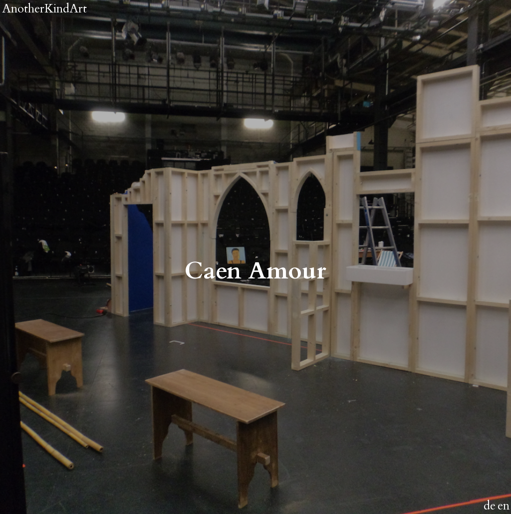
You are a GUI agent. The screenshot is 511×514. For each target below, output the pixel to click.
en (504, 506)
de (490, 506)
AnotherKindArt (44, 9)
